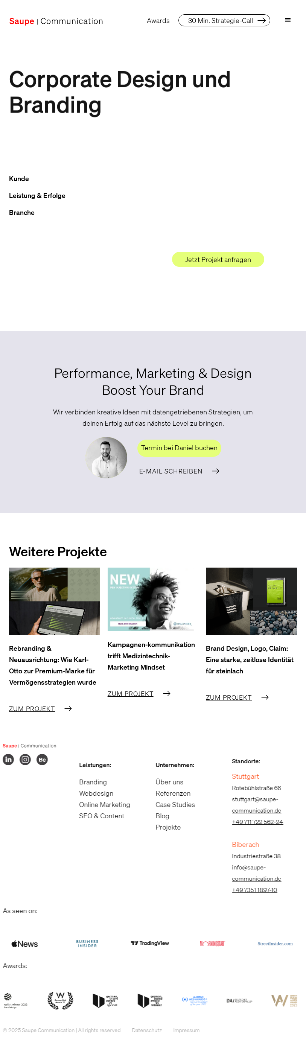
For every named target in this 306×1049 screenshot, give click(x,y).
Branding (88, 781)
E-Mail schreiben (170, 471)
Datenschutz (142, 1030)
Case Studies (171, 804)
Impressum (182, 1030)
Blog (158, 815)
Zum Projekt (32, 708)
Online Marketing (100, 804)
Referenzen (168, 793)
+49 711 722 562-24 (253, 822)
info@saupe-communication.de (252, 873)
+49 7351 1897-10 (250, 890)
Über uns (165, 781)
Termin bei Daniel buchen (179, 447)
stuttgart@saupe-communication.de (252, 805)
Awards (158, 20)
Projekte (164, 826)
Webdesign (92, 793)
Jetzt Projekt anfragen (218, 259)
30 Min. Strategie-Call (220, 20)
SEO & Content (97, 815)
